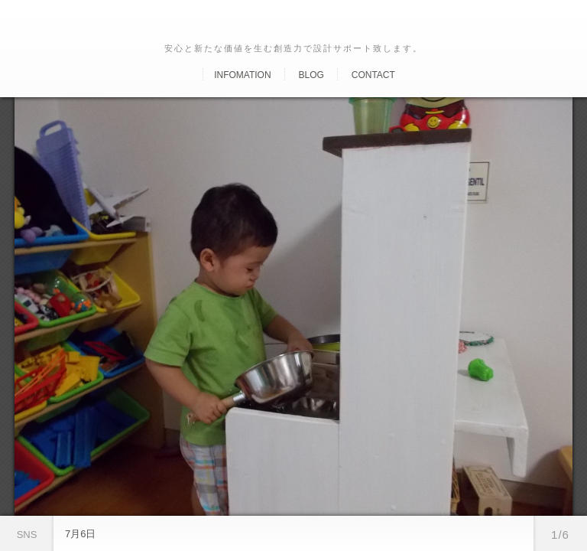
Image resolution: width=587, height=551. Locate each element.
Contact (373, 75)
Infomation (242, 75)
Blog (310, 75)
